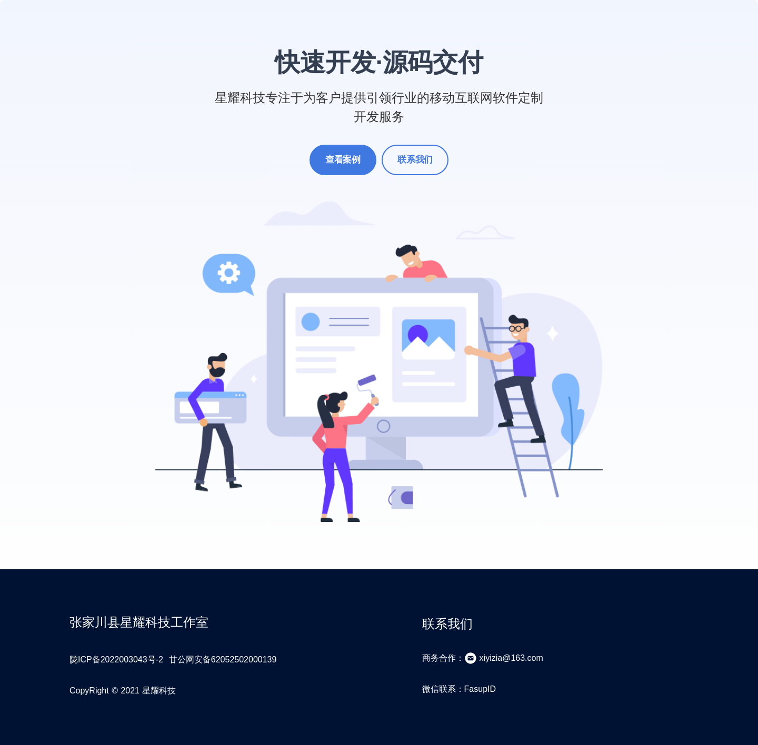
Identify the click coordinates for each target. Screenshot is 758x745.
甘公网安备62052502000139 (223, 659)
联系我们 (415, 160)
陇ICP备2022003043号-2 (116, 659)
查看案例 (343, 160)
